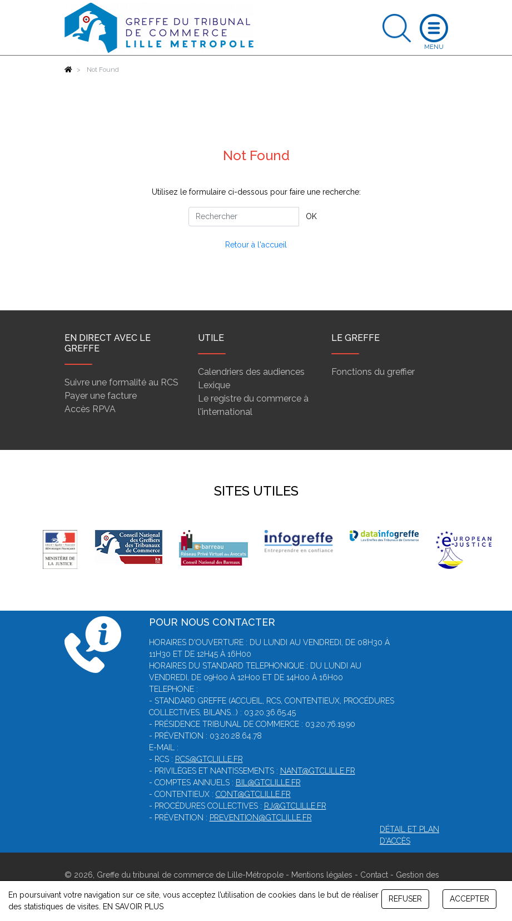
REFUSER (405, 898)
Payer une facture (100, 395)
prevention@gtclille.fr (261, 817)
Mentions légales (321, 874)
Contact (374, 874)
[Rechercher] (243, 216)
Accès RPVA (90, 409)
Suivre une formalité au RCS (121, 382)
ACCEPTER (469, 898)
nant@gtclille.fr (317, 770)
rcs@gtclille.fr (209, 759)
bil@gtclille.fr (268, 782)
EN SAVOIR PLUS (133, 906)
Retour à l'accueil (256, 244)
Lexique (214, 385)
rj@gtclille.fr (295, 805)
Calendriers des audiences (251, 372)
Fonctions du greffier (373, 372)
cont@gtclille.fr (253, 794)
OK (311, 216)
